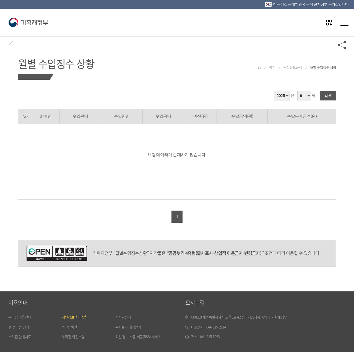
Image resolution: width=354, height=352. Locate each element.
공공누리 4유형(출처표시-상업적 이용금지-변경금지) (57, 253)
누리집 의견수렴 (73, 336)
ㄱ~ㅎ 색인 (69, 327)
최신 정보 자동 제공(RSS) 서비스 (138, 336)
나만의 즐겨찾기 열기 (329, 22)
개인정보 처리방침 (74, 317)
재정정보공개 (292, 67)
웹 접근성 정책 (18, 327)
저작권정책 (123, 317)
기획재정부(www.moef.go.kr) (28, 22)
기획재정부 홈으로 (259, 67)
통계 (272, 67)
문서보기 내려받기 (128, 327)
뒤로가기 (14, 45)
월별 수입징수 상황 (56, 63)
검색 (328, 96)
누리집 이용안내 (19, 317)
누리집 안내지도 (19, 336)
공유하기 (342, 44)
